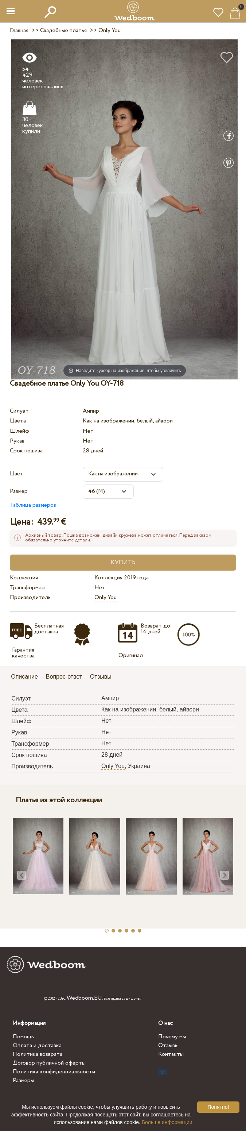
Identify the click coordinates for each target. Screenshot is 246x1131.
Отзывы (168, 1045)
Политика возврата (37, 1054)
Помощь (23, 1036)
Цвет (16, 473)
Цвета (18, 420)
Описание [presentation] (24, 676)
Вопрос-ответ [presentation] (64, 676)
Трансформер (27, 587)
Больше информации (167, 1122)
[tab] (27, 677)
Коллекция (24, 577)
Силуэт (19, 411)
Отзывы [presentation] (101, 676)
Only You (105, 597)
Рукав (17, 440)
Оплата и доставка (37, 1045)
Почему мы (172, 1036)
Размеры (23, 1080)
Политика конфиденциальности (54, 1072)
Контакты (171, 1054)
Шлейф (19, 431)
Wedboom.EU (84, 998)
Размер (19, 491)
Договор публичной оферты (49, 1063)
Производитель (30, 597)
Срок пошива (26, 450)
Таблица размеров (33, 505)
